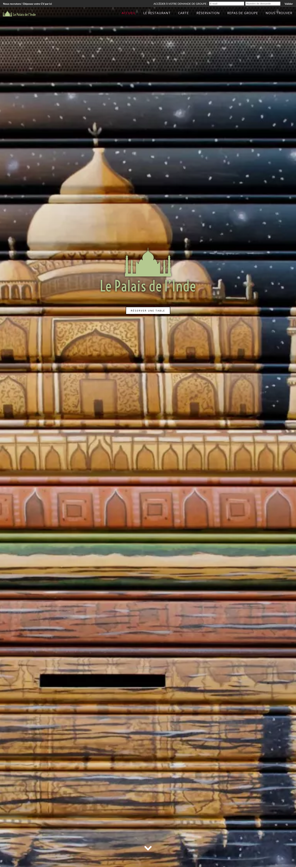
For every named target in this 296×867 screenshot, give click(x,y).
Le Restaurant (157, 13)
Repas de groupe (242, 13)
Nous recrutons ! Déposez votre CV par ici (27, 3)
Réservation (208, 13)
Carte (183, 13)
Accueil (129, 13)
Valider (289, 3)
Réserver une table (148, 310)
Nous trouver (279, 13)
